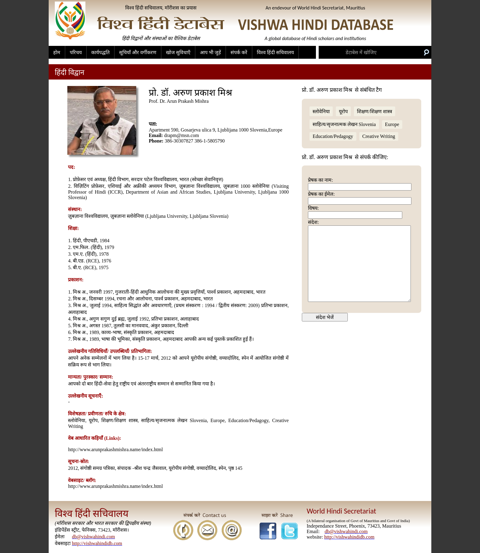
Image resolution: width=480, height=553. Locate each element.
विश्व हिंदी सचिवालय (275, 52)
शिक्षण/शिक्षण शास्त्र (374, 111)
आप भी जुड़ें (210, 52)
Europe (392, 124)
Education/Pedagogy (333, 136)
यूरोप (343, 111)
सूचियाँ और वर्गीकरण (137, 52)
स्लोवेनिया (321, 111)
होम (56, 52)
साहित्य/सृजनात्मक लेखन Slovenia (344, 124)
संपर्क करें (239, 52)
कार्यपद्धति (100, 52)
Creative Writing (378, 136)
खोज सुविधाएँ (178, 52)
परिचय (76, 52)
